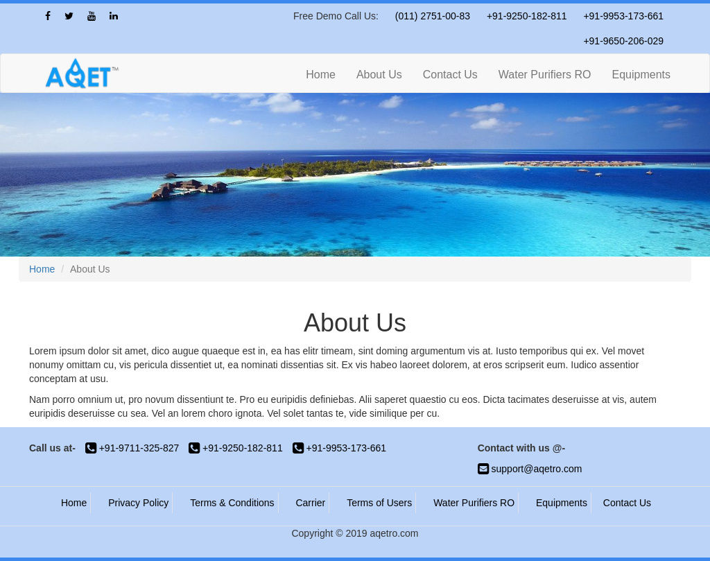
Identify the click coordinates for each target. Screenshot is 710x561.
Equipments (641, 74)
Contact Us (450, 74)
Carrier (310, 502)
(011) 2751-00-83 (432, 15)
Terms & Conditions (232, 502)
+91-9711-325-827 (132, 448)
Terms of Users (379, 502)
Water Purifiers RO (545, 74)
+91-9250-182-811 (527, 15)
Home (321, 74)
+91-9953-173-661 (623, 15)
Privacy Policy (138, 502)
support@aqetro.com (530, 468)
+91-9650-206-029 (623, 40)
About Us (379, 74)
